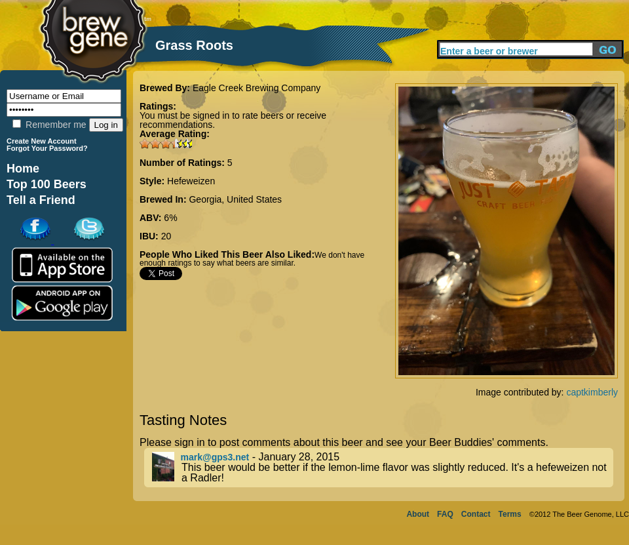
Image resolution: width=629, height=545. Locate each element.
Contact (476, 514)
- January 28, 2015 (382, 467)
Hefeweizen (191, 181)
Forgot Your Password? (47, 148)
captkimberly (592, 392)
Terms (510, 514)
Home (23, 168)
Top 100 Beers (46, 184)
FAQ (445, 514)
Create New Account (42, 141)
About (417, 514)
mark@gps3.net (215, 457)
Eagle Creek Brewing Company (256, 88)
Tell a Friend (41, 200)
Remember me (49, 124)
